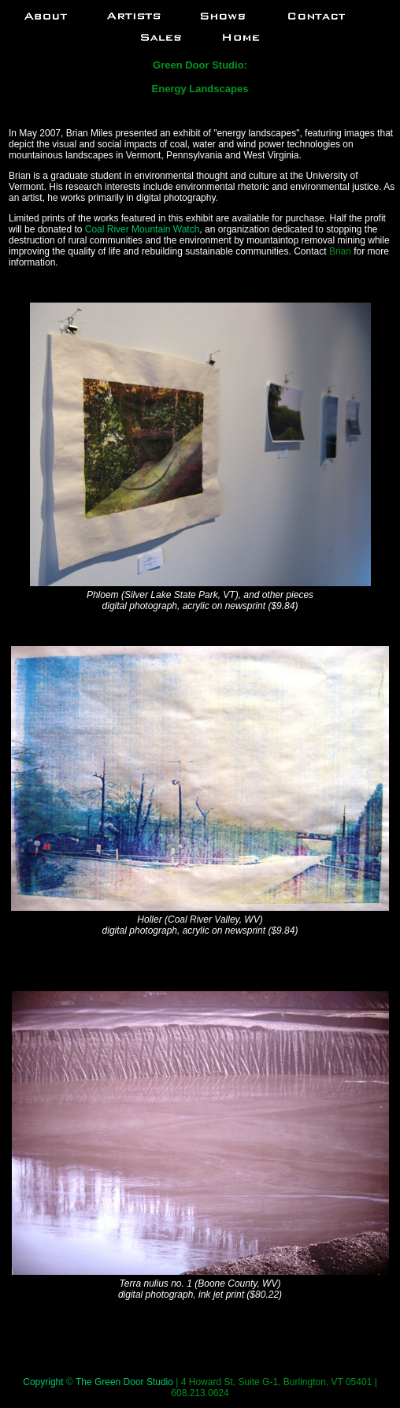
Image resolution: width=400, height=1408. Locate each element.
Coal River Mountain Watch (142, 229)
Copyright (43, 1382)
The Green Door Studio (124, 1382)
